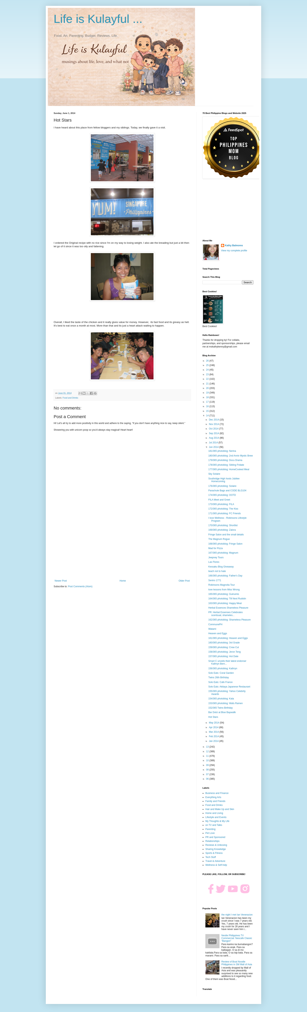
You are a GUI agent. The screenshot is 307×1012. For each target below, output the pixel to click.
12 (207, 751)
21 (207, 383)
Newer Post (61, 580)
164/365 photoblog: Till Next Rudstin (227, 598)
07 (207, 774)
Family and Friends (215, 801)
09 (207, 765)
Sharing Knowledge (215, 849)
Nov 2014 (214, 424)
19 (207, 392)
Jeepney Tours (216, 557)
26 (207, 360)
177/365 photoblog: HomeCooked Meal (228, 469)
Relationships (212, 841)
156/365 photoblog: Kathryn (222, 668)
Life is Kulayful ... (98, 18)
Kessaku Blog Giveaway (221, 566)
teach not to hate (217, 571)
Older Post (184, 580)
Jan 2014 (214, 741)
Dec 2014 (214, 419)
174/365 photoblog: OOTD (222, 495)
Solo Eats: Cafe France (220, 682)
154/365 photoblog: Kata (221, 698)
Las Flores (213, 562)
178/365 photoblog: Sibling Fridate (226, 465)
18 (207, 397)
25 (207, 365)
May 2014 (214, 722)
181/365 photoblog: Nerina (222, 451)
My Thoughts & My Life (217, 821)
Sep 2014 (214, 433)
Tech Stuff (210, 857)
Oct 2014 (214, 428)
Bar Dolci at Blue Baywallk (222, 712)
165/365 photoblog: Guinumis (223, 594)
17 (207, 401)
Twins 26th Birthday (218, 677)
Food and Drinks (70, 398)
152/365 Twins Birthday (220, 707)
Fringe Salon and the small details (226, 534)
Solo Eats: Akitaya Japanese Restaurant (229, 686)
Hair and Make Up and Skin (219, 809)
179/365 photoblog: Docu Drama (225, 460)
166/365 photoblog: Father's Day (225, 575)
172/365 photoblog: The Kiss (223, 508)
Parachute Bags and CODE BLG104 (227, 490)
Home (123, 580)
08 (207, 769)
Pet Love (210, 833)
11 (207, 756)
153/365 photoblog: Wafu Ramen (225, 703)
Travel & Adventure (215, 861)
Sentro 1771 (214, 580)
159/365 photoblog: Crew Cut (223, 647)
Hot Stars (213, 717)
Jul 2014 (214, 442)
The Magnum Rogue (219, 539)
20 (207, 388)
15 (207, 411)
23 (207, 374)
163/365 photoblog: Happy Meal (225, 603)
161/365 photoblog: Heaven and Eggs (228, 638)
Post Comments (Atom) (80, 586)
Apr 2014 (214, 727)
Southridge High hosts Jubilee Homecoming (223, 480)
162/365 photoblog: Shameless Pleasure (229, 619)
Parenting (210, 829)
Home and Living (214, 813)
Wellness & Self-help (216, 865)
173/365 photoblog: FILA (221, 504)
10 (207, 760)
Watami (212, 629)
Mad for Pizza (215, 548)
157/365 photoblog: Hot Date (223, 656)
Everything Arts (213, 797)
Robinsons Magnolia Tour (221, 585)
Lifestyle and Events (215, 817)
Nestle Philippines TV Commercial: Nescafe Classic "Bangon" (236, 938)
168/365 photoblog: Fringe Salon (225, 543)
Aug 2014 (214, 438)
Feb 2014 (214, 736)
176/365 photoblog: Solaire (222, 486)
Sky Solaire (214, 474)
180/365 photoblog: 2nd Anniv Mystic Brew (230, 455)
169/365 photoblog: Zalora (222, 530)
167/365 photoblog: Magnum (223, 552)
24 (207, 369)
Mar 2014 (214, 732)
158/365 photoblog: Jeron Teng (224, 651)
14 (207, 415)
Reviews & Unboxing (216, 845)
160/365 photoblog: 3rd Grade (224, 642)
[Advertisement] (122, 547)
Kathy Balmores (234, 245)
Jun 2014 (214, 447)
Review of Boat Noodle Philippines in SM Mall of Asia (236, 963)
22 (207, 379)
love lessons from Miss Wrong (224, 589)
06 (207, 778)
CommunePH (215, 624)
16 (207, 406)
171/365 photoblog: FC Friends (224, 513)
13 (207, 746)
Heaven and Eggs (217, 633)
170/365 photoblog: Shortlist (222, 525)
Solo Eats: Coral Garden (221, 673)
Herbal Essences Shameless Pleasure (228, 607)
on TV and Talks (213, 825)
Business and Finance (216, 793)
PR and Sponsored (215, 837)
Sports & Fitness (214, 853)
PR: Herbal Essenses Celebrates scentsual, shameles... (225, 613)
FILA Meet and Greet (219, 499)
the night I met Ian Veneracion (237, 914)
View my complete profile (234, 250)
